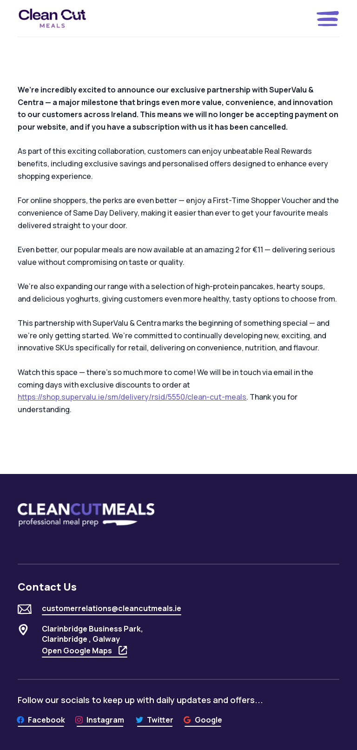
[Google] (202, 720)
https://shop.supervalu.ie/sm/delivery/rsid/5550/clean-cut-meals (132, 397)
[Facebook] (41, 720)
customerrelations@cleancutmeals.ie (111, 608)
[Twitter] (154, 720)
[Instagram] (100, 720)
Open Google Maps (84, 650)
